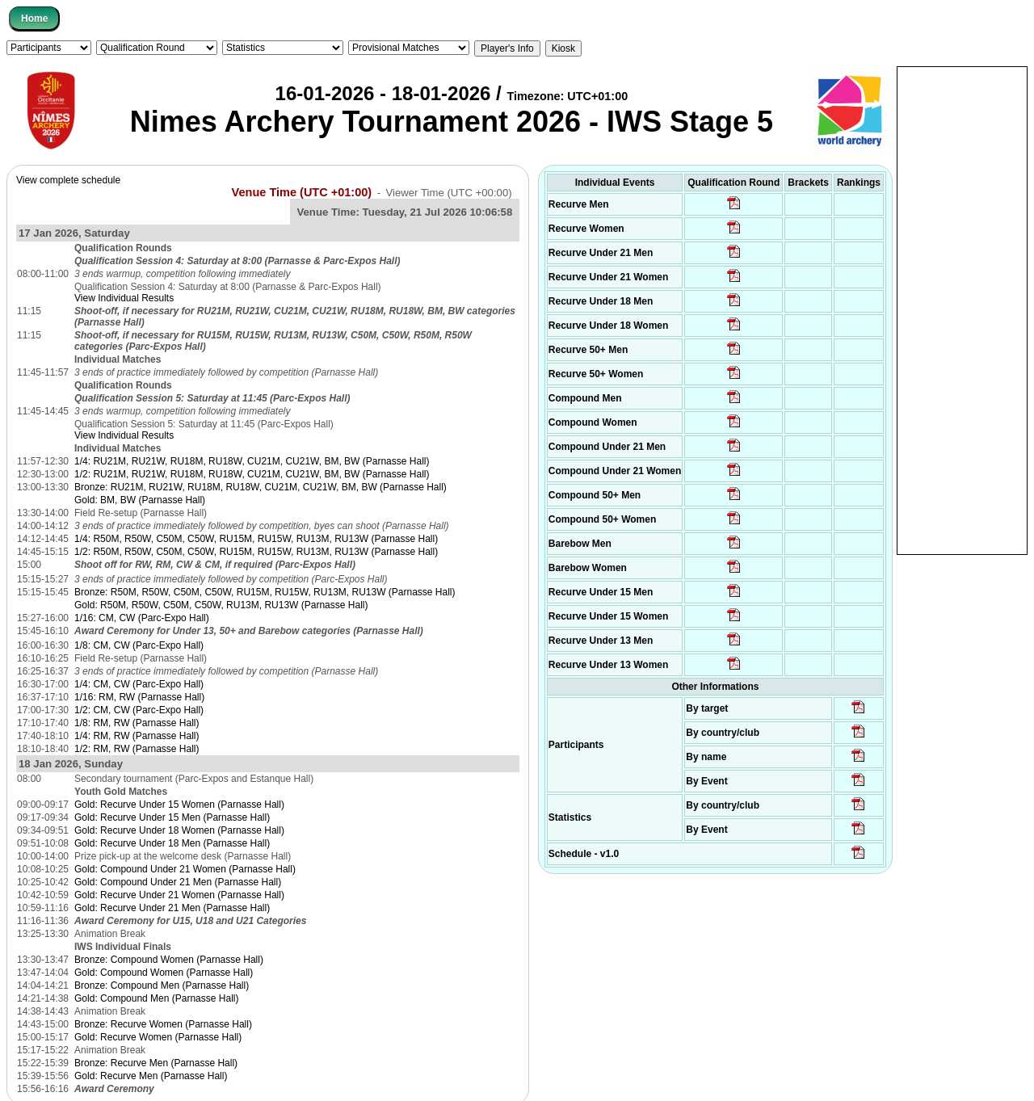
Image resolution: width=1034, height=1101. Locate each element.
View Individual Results (124, 298)
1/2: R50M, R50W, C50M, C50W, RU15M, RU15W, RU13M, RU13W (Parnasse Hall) (256, 551)
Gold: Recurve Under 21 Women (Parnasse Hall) (179, 895)
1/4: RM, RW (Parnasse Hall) (136, 736)
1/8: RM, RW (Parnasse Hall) (136, 723)
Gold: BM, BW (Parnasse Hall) (139, 500)
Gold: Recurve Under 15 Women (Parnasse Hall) (179, 804)
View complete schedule (68, 180)
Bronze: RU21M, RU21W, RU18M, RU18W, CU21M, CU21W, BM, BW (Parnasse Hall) (260, 487)
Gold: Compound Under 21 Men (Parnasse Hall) (177, 882)
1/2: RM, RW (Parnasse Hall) (136, 748)
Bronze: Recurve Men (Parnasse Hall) (155, 1063)
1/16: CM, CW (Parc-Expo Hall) (141, 618)
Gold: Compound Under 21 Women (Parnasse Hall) (185, 869)
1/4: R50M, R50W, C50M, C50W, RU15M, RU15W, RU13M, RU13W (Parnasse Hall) (256, 538)
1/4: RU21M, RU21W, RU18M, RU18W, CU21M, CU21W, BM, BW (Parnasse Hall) (251, 461)
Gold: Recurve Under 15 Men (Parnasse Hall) (172, 817)
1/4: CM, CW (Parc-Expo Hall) (139, 684)
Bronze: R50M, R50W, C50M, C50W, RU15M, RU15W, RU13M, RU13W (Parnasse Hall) (264, 592)
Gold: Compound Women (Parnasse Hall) (163, 972)
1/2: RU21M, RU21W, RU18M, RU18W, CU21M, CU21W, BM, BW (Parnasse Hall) (251, 474)
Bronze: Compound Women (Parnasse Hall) (168, 959)
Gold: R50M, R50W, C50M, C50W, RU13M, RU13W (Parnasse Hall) (221, 605)
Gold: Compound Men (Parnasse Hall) (156, 998)
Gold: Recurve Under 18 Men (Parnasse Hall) (172, 843)
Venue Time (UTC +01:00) (302, 192)
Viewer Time (448, 193)
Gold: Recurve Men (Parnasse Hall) (150, 1076)
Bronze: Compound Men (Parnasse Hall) (161, 985)
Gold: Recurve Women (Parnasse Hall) (158, 1037)
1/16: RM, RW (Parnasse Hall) (139, 697)
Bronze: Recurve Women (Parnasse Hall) (163, 1024)
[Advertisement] (962, 309)
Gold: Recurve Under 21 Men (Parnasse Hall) (172, 908)
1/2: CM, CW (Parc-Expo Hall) (139, 710)
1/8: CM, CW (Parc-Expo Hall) (139, 645)
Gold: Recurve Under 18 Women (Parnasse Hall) (179, 830)
